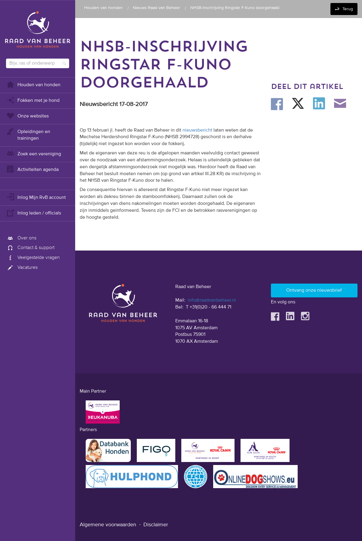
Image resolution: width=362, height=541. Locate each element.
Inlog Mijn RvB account (36, 196)
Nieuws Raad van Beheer (156, 8)
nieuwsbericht (197, 130)
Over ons (21, 238)
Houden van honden (33, 84)
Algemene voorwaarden (108, 524)
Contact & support (30, 247)
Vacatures (22, 267)
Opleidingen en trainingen (28, 134)
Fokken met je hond (33, 99)
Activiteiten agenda (32, 169)
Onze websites (27, 115)
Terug (347, 9)
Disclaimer (155, 524)
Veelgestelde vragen (33, 257)
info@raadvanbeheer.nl (212, 300)
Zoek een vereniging (33, 153)
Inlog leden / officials (33, 212)
